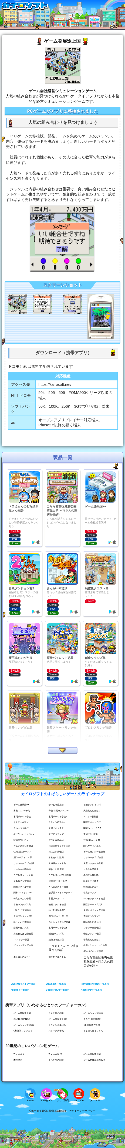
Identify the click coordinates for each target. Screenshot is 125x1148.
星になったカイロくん (24, 834)
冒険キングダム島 (22, 904)
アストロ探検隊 (91, 816)
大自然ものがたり (92, 810)
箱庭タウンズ (89, 892)
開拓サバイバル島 (92, 845)
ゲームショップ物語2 (23, 1025)
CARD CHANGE (21, 1019)
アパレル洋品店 (56, 839)
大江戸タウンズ (56, 834)
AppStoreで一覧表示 (91, 989)
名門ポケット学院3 (58, 927)
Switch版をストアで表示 (23, 984)
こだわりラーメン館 (23, 875)
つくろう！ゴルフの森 (59, 922)
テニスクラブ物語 (22, 881)
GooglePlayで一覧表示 (57, 989)
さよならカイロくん (93, 1030)
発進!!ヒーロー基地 (58, 881)
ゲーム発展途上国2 (58, 1019)
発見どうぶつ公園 (22, 898)
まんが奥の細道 (56, 1013)
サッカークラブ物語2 (23, 863)
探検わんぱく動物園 (23, 933)
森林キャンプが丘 (92, 916)
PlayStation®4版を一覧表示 (95, 984)
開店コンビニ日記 (92, 922)
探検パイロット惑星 (93, 951)
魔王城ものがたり (22, 956)
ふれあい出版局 (56, 857)
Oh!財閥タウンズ (91, 1025)
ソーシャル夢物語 (22, 869)
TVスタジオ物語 (21, 939)
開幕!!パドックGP (92, 828)
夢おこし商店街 (56, 869)
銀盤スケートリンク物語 (95, 945)
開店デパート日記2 (92, 904)
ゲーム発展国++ (21, 804)
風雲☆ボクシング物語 (94, 910)
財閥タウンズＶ (21, 839)
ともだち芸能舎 (91, 869)
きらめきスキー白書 (58, 886)
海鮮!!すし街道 (90, 834)
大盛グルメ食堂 (56, 828)
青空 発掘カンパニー (59, 810)
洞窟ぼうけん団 (56, 939)
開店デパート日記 (92, 822)
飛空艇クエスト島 (57, 956)
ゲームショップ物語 (93, 1013)
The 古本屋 (19, 1054)
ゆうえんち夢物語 (22, 922)
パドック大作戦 (56, 1030)
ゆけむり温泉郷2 (57, 910)
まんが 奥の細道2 (91, 1019)
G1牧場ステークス (22, 851)
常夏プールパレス (57, 898)
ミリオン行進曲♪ (57, 822)
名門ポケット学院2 (58, 816)
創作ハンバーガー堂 (58, 916)
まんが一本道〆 (21, 822)
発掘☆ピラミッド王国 (59, 845)
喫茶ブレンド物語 (92, 933)
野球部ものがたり (92, 886)
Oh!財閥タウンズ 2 (22, 1030)
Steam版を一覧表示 (56, 984)
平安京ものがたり (92, 939)
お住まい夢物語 (56, 851)
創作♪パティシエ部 (22, 857)
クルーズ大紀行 (21, 828)
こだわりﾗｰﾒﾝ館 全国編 (60, 875)
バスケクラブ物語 (22, 910)
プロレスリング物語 (23, 945)
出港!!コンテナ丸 (21, 810)
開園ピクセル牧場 (22, 886)
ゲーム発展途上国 (22, 1013)
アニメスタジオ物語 (23, 845)
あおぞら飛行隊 (91, 875)
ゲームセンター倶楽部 (94, 851)
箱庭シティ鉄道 (91, 881)
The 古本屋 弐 (55, 1054)
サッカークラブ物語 (93, 857)
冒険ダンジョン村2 (22, 916)
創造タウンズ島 (56, 933)
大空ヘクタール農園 (93, 863)
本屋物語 (17, 1060)
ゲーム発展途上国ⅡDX (94, 1060)
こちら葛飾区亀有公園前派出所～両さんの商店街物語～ (98, 961)
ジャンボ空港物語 (92, 927)
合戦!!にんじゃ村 (91, 839)
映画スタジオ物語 (57, 904)
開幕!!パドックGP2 (22, 892)
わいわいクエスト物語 (94, 898)
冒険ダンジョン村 (92, 804)
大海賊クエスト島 (57, 863)
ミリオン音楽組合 (57, 1025)
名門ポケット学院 (22, 816)
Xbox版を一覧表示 (20, 989)
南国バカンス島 (21, 927)
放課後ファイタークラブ (60, 892)
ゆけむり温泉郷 (56, 804)
